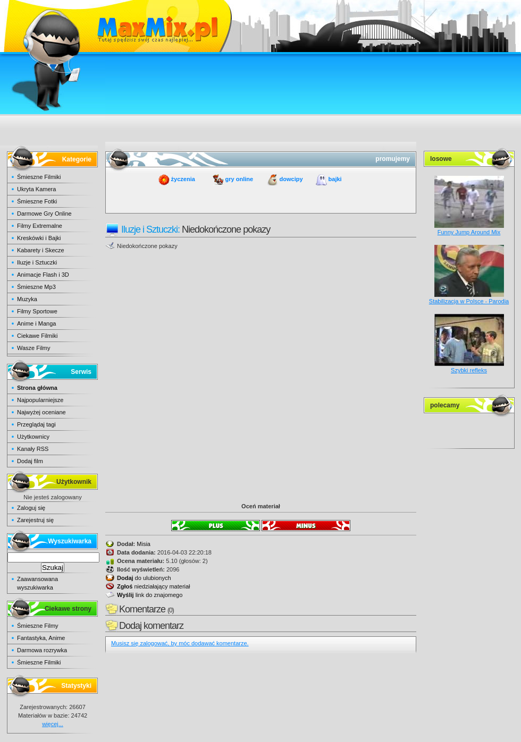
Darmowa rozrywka (42, 650)
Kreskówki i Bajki (39, 238)
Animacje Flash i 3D (43, 274)
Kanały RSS (32, 449)
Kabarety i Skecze (40, 250)
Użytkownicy (33, 436)
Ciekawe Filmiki (37, 335)
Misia (143, 544)
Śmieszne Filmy (37, 625)
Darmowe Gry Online (44, 213)
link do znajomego (149, 595)
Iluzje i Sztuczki (37, 262)
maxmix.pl (260, 26)
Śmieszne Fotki (37, 201)
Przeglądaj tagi (36, 424)
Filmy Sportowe (37, 311)
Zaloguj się (31, 508)
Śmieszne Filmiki (39, 177)
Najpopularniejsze (40, 400)
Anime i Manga (36, 323)
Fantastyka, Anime (41, 638)
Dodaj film (30, 461)
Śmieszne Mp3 (36, 287)
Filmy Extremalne (39, 226)
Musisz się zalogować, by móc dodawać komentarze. (180, 643)
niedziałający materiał (153, 586)
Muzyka (27, 299)
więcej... (52, 724)
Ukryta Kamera (36, 189)
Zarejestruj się (35, 520)
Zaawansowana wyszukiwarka (37, 583)
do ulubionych (144, 578)
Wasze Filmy (34, 348)
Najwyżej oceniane (41, 412)
